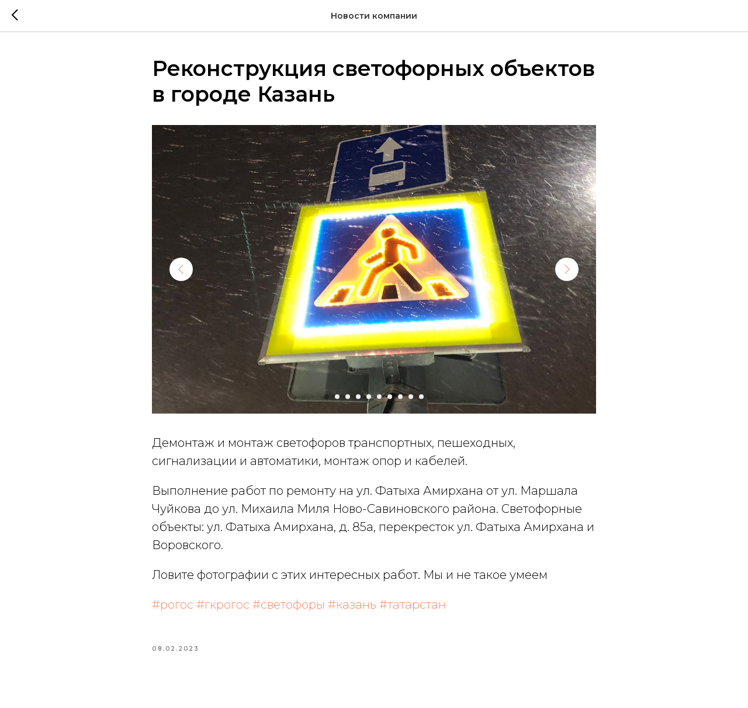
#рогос (172, 605)
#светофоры (288, 605)
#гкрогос (223, 605)
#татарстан (412, 605)
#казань (352, 605)
